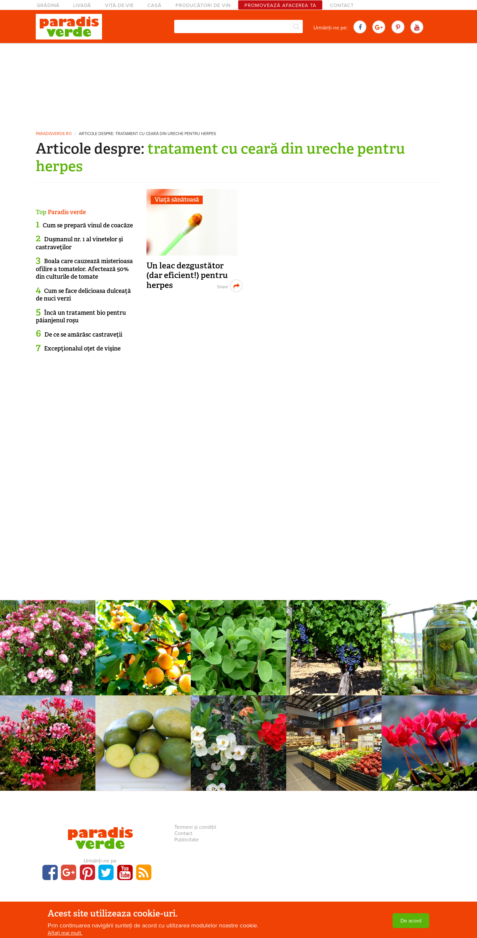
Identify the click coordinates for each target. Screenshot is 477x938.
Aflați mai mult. (65, 933)
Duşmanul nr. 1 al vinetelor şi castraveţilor (79, 243)
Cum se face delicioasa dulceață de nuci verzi (83, 295)
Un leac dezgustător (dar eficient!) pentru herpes (187, 275)
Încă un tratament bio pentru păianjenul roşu (81, 316)
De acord (410, 920)
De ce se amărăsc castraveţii (83, 335)
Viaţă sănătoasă (177, 200)
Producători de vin (203, 5)
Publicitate (186, 839)
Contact (342, 5)
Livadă (82, 5)
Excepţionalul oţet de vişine (82, 348)
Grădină (48, 5)
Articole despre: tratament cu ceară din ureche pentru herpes (147, 133)
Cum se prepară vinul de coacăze (88, 225)
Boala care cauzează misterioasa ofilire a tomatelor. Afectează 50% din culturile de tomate (84, 269)
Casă (154, 5)
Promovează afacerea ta (280, 5)
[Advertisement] (238, 84)
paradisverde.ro (54, 133)
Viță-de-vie (119, 5)
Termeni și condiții (195, 827)
